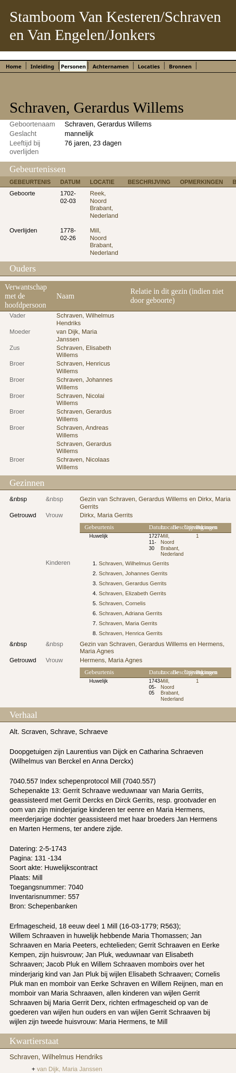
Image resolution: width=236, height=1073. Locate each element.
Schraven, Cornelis (122, 603)
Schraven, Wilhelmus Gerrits (134, 563)
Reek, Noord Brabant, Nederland (104, 204)
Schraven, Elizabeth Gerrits (132, 593)
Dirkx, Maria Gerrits (106, 515)
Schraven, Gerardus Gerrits (133, 583)
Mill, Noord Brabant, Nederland (104, 241)
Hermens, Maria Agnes (111, 660)
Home (13, 66)
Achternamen (111, 66)
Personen (73, 66)
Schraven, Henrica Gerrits (130, 633)
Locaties (149, 66)
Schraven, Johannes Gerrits (133, 573)
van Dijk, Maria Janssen (77, 335)
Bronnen (180, 66)
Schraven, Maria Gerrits (128, 623)
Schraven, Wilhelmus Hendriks (56, 1057)
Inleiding (42, 66)
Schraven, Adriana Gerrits (130, 613)
